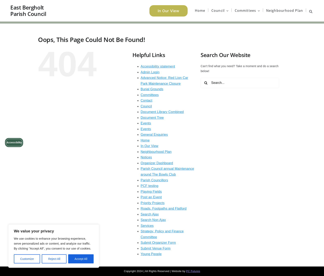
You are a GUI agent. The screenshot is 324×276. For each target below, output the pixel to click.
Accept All (81, 259)
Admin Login (150, 72)
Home (145, 140)
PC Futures (193, 271)
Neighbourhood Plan (156, 151)
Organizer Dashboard (157, 163)
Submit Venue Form (156, 248)
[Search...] (240, 83)
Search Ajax (150, 214)
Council (146, 106)
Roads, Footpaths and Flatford (164, 208)
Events (146, 123)
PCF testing (149, 186)
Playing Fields (151, 191)
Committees (150, 95)
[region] (53, 246)
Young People (151, 254)
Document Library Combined (162, 112)
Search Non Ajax (153, 220)
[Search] (206, 83)
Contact (146, 100)
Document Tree (152, 117)
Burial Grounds (152, 89)
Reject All (54, 259)
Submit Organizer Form (158, 242)
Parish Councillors (154, 180)
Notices (146, 157)
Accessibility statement (158, 66)
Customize (27, 259)
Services (147, 225)
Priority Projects (153, 203)
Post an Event (151, 197)
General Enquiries (154, 134)
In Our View (149, 146)
